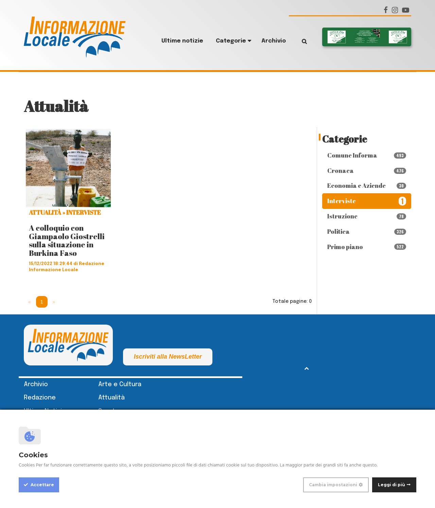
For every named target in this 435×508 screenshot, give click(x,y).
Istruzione (366, 216)
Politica (366, 231)
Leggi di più (391, 484)
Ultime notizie (182, 41)
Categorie (231, 41)
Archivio (273, 41)
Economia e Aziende (366, 185)
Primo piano (366, 247)
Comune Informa (366, 155)
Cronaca (366, 170)
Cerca (299, 41)
